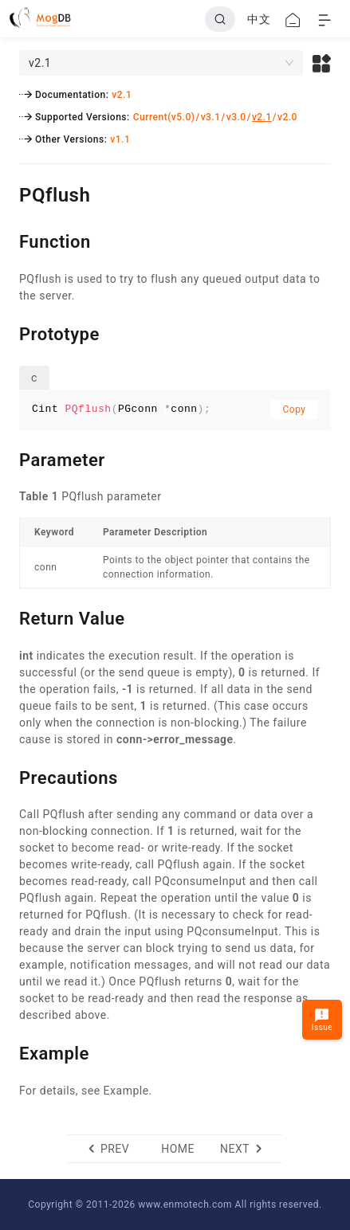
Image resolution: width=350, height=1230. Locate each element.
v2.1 (122, 94)
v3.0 (236, 117)
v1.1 (120, 139)
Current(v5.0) (164, 117)
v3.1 (211, 117)
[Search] (220, 19)
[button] (322, 62)
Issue (322, 1019)
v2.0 (287, 117)
